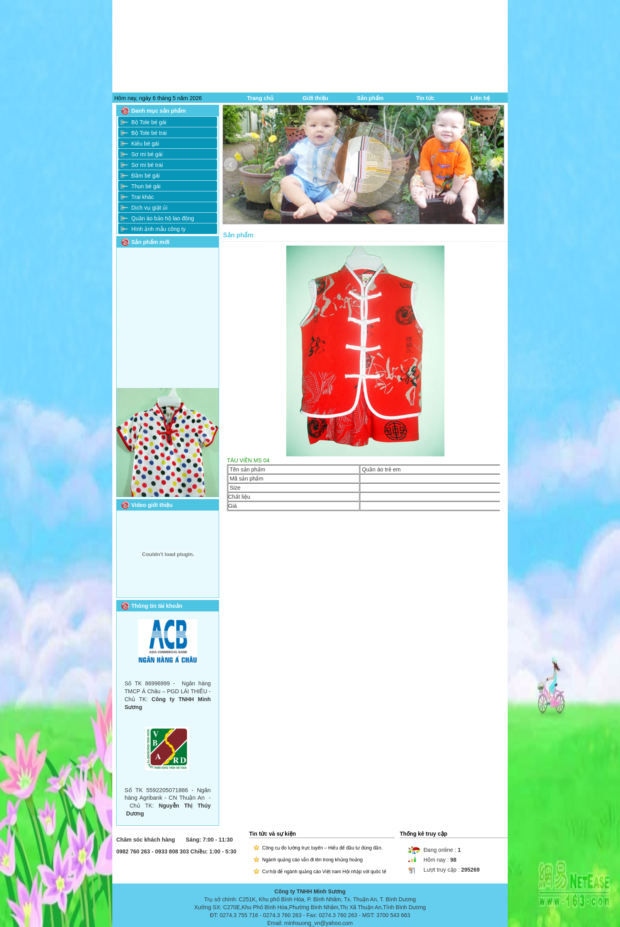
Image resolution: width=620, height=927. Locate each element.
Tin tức (425, 98)
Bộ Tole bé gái (148, 122)
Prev (236, 170)
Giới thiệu (315, 98)
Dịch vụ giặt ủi (149, 207)
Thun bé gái (146, 186)
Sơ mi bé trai (147, 165)
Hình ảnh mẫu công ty (158, 229)
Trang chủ (260, 98)
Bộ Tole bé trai (148, 133)
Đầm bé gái (145, 175)
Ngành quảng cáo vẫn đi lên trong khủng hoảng (312, 860)
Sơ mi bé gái (147, 154)
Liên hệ (480, 98)
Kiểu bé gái (145, 143)
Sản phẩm (370, 98)
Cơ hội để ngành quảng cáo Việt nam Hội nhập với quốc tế (324, 871)
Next (498, 170)
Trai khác (142, 197)
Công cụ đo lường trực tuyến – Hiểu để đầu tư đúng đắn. (322, 848)
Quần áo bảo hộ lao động (162, 218)
